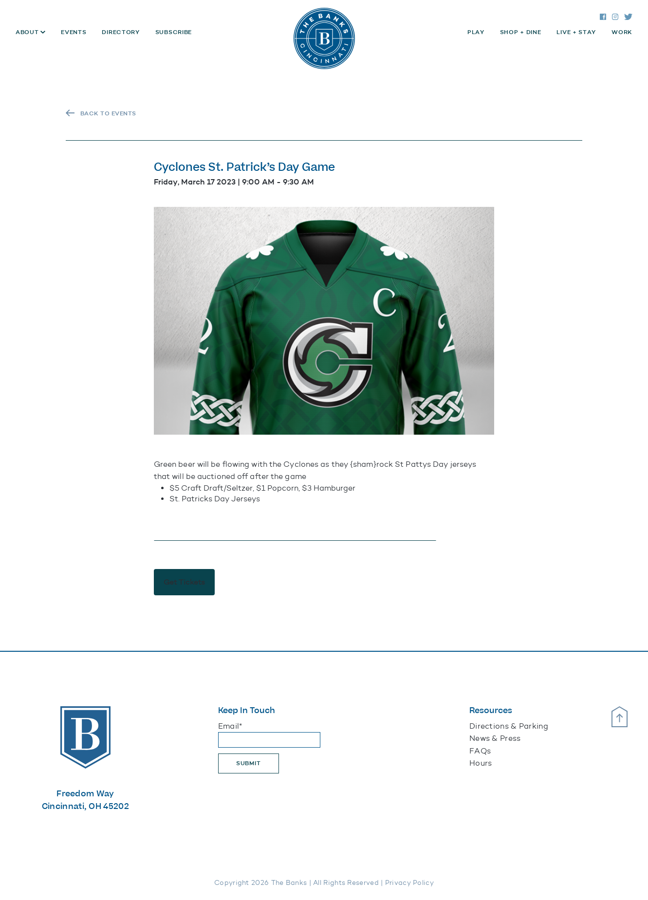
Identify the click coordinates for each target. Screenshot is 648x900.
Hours (480, 763)
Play (475, 32)
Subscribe (173, 32)
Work (621, 32)
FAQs (480, 750)
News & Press (495, 738)
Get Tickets (184, 582)
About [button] (28, 32)
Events (73, 32)
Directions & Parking (508, 726)
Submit (248, 763)
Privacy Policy (409, 883)
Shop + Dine (520, 32)
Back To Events (108, 113)
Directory (120, 32)
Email (230, 726)
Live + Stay (576, 32)
